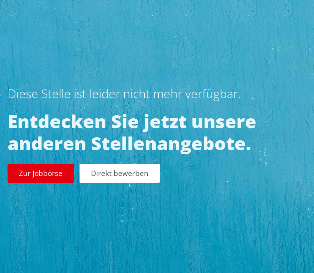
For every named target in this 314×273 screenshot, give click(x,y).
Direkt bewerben (119, 173)
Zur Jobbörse (40, 173)
